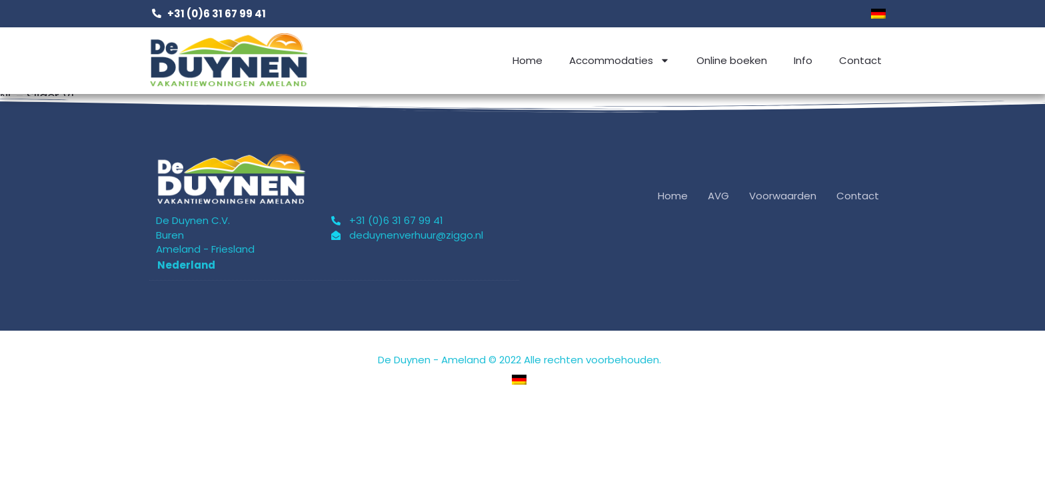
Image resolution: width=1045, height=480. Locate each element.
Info (803, 60)
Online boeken (731, 60)
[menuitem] (878, 13)
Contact (860, 60)
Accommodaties (619, 60)
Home (527, 60)
